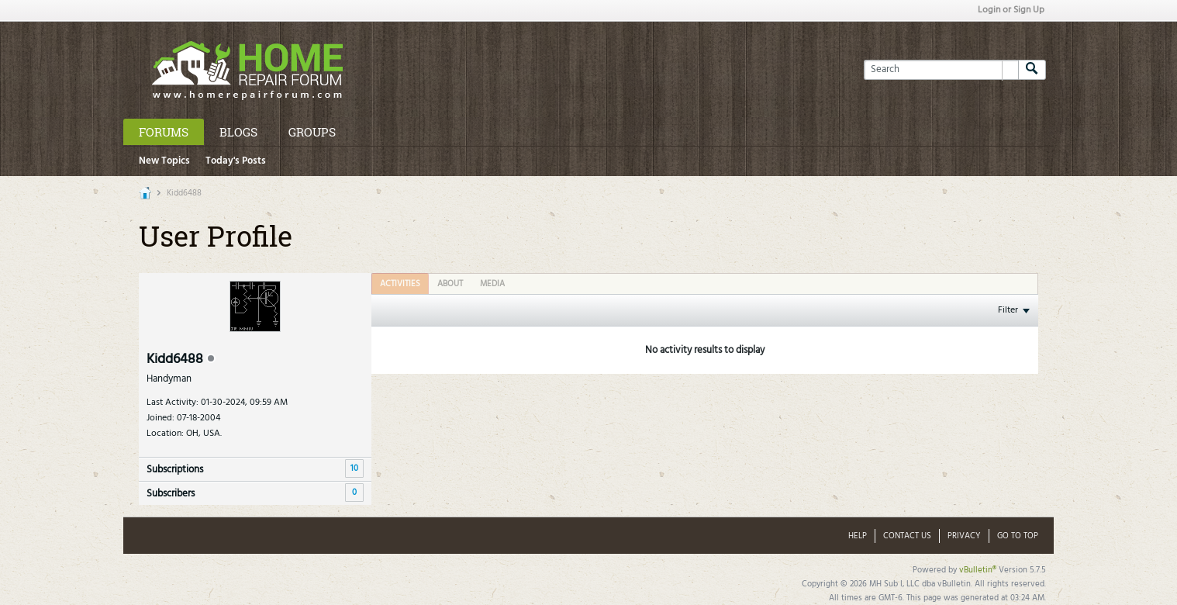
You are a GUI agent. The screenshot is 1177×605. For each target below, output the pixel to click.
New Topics (164, 161)
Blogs (238, 132)
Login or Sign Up (1011, 10)
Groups (312, 132)
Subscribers (171, 494)
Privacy (964, 536)
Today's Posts (235, 161)
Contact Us (907, 536)
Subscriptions (175, 470)
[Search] (941, 70)
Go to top (1017, 536)
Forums (163, 132)
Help (857, 536)
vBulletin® (977, 570)
